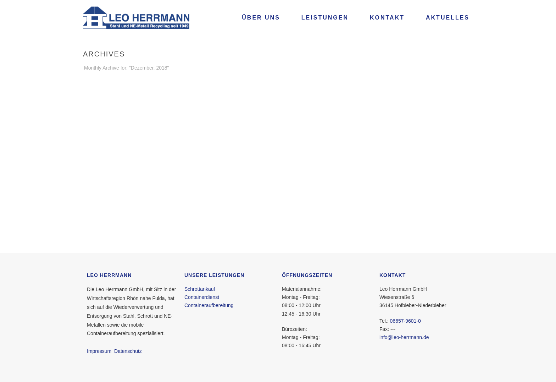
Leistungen (325, 18)
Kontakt (387, 18)
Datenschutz (128, 351)
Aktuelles (447, 18)
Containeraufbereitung (209, 305)
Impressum (99, 351)
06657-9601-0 (405, 321)
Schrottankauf (199, 289)
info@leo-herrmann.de (404, 337)
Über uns (261, 18)
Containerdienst (201, 297)
